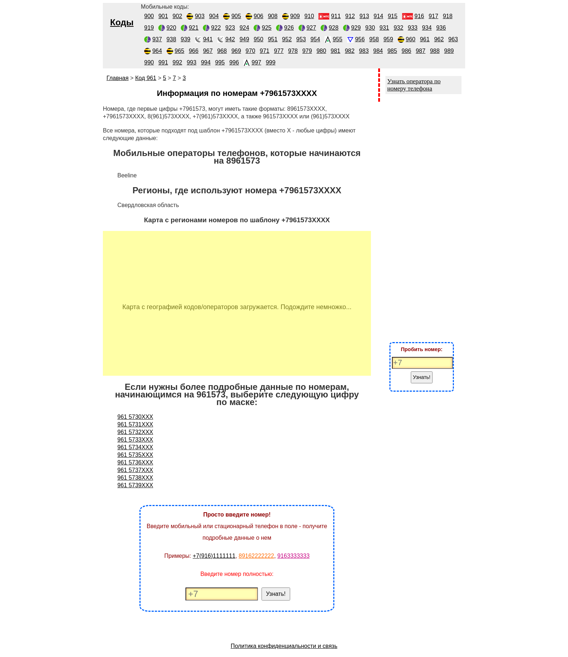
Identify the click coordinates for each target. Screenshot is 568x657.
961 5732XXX (135, 432)
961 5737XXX (135, 470)
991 (163, 62)
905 (236, 16)
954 (315, 39)
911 (336, 16)
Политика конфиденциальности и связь (284, 646)
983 (364, 51)
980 (321, 51)
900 (149, 16)
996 (234, 62)
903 (200, 16)
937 (157, 39)
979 (307, 51)
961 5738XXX (135, 478)
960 (410, 39)
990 (149, 62)
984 (378, 51)
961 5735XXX (135, 455)
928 (334, 28)
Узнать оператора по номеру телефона (413, 85)
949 (244, 39)
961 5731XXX (135, 424)
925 (267, 28)
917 (433, 16)
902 (177, 16)
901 (163, 16)
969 (236, 51)
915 (392, 16)
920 (171, 28)
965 (179, 51)
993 (191, 62)
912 (350, 16)
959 (388, 39)
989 (449, 51)
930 (370, 28)
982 (350, 51)
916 (419, 16)
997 (257, 62)
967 (208, 51)
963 (453, 39)
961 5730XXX (135, 417)
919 (149, 28)
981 (336, 51)
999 (271, 62)
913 (364, 16)
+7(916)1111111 (214, 556)
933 (413, 28)
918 (447, 16)
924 (244, 28)
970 (250, 51)
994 (206, 62)
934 (427, 28)
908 (272, 16)
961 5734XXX (135, 447)
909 (295, 16)
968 (222, 51)
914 (378, 16)
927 (311, 28)
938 (171, 39)
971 (265, 51)
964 (157, 51)
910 (309, 16)
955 (338, 39)
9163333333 (293, 556)
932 (399, 28)
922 (216, 28)
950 (258, 39)
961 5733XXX (135, 440)
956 (360, 39)
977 (279, 51)
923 (230, 28)
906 (258, 16)
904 (214, 16)
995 (220, 62)
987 (421, 51)
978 (293, 51)
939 (186, 39)
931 (384, 28)
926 (289, 28)
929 (356, 28)
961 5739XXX (135, 485)
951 (272, 39)
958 (374, 39)
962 (439, 39)
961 (425, 39)
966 (194, 51)
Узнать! (275, 594)
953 (301, 39)
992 (177, 62)
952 (287, 39)
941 (208, 39)
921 (194, 28)
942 (230, 39)
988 (435, 51)
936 (441, 28)
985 (392, 51)
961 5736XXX (135, 462)
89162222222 (256, 556)
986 (407, 51)
